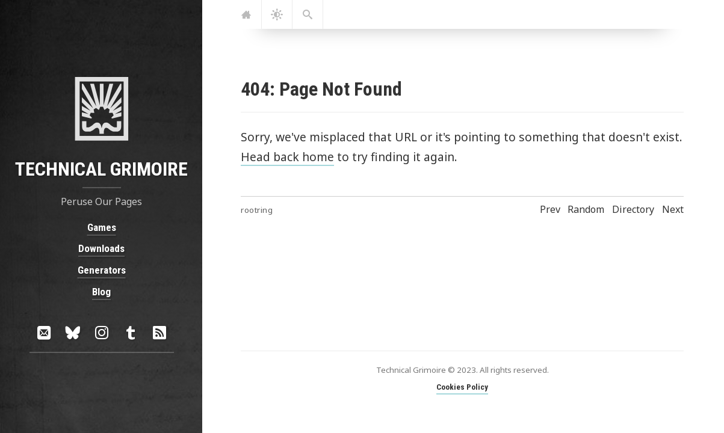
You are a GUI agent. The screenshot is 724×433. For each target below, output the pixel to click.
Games (101, 227)
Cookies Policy (462, 387)
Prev (550, 209)
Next (673, 209)
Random (586, 209)
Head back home (287, 157)
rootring (257, 209)
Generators (101, 270)
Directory (633, 209)
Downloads (101, 248)
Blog (101, 291)
